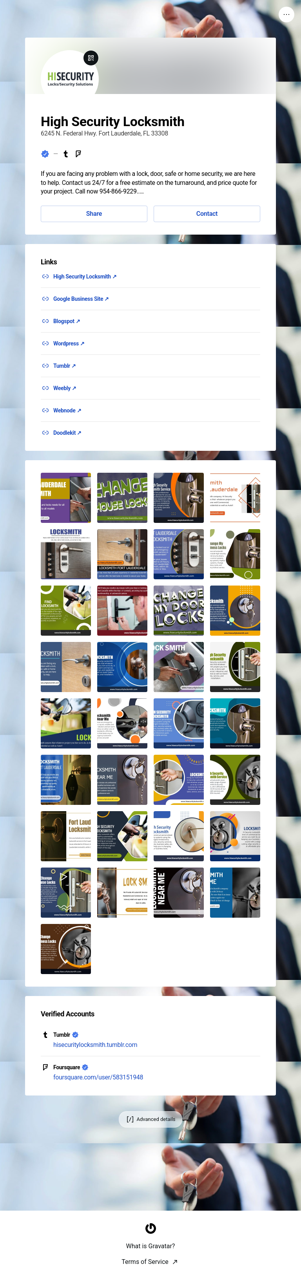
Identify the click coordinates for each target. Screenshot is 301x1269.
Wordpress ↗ (69, 343)
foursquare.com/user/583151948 (98, 1077)
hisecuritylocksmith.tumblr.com (95, 1044)
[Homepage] (150, 1259)
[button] (66, 498)
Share (94, 213)
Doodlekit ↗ (67, 433)
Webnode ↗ (67, 410)
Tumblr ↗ (64, 366)
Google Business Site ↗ (81, 299)
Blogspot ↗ (66, 321)
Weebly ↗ (64, 388)
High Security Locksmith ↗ (85, 276)
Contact (207, 213)
